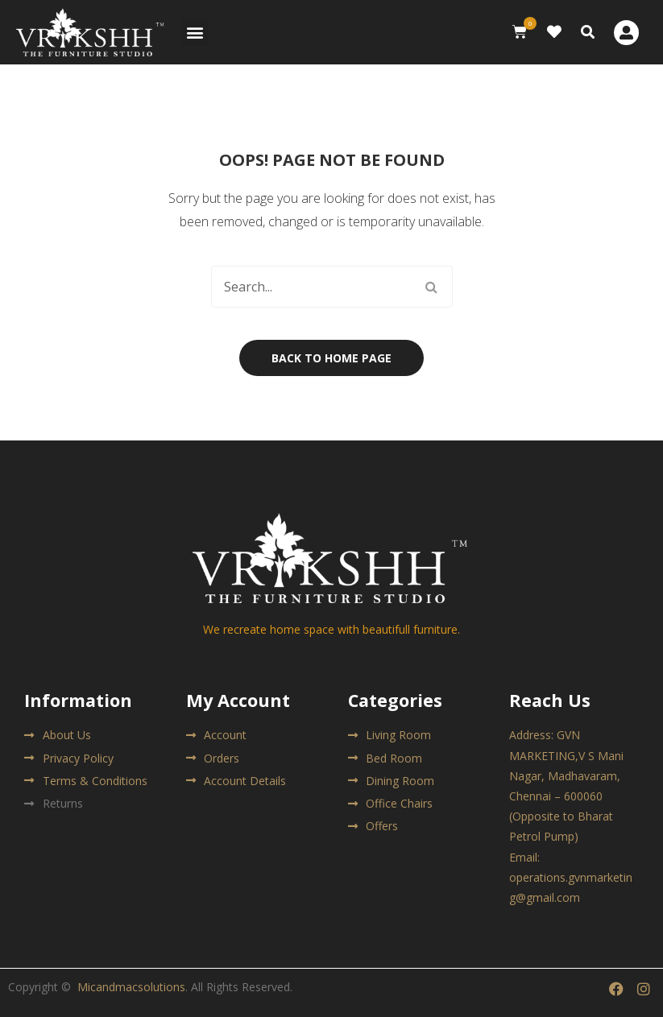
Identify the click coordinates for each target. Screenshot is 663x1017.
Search (432, 287)
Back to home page (331, 358)
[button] (195, 32)
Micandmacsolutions (131, 986)
